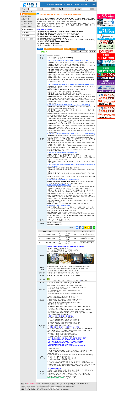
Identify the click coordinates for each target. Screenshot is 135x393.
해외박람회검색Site (28, 24)
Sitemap (89, 1)
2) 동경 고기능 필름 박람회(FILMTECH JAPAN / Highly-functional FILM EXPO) (58, 33)
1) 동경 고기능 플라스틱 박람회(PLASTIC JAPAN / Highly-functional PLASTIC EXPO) (60, 31)
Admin (94, 1)
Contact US (83, 1)
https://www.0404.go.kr (72, 378)
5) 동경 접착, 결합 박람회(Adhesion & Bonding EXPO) (51, 38)
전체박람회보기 (27, 16)
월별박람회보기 (27, 19)
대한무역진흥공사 (27, 26)
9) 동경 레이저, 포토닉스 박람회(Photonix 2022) (50, 45)
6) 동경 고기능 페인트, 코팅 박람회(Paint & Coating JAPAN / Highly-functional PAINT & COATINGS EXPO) (66, 40)
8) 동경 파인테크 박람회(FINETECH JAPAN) (48, 43)
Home (76, 1)
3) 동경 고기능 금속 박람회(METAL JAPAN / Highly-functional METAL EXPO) (58, 35)
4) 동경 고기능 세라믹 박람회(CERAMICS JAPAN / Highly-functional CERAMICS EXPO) (60, 36)
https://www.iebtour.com (76, 293)
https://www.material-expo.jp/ (54, 223)
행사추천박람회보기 (28, 21)
